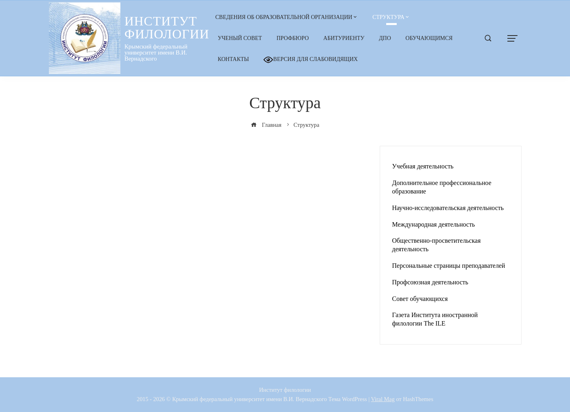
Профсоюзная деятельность (430, 282)
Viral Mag (383, 399)
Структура (388, 17)
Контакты (233, 59)
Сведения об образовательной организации (283, 17)
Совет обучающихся (420, 298)
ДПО (385, 38)
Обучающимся (429, 38)
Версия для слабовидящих (310, 60)
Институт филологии (166, 27)
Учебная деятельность (423, 166)
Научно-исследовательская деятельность (448, 207)
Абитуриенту (343, 38)
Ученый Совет (240, 38)
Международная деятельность (433, 224)
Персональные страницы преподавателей (448, 265)
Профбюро (292, 38)
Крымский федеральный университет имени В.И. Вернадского (155, 52)
